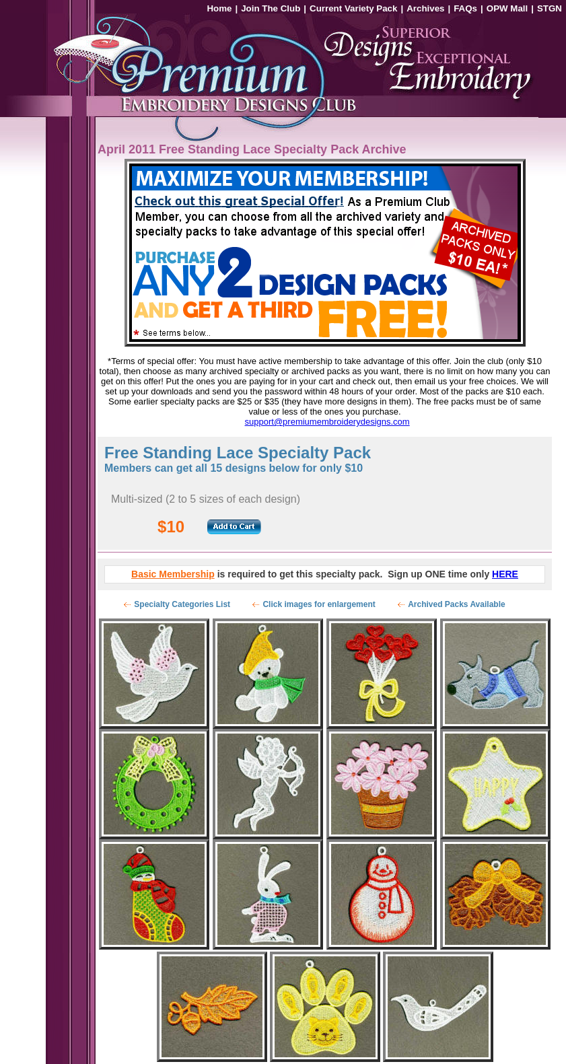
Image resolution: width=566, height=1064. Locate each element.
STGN (549, 8)
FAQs (465, 8)
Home (219, 8)
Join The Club (270, 8)
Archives (425, 8)
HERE (505, 574)
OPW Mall (507, 8)
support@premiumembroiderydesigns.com (327, 422)
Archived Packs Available (456, 604)
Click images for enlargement (318, 604)
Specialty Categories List (182, 604)
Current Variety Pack (353, 8)
